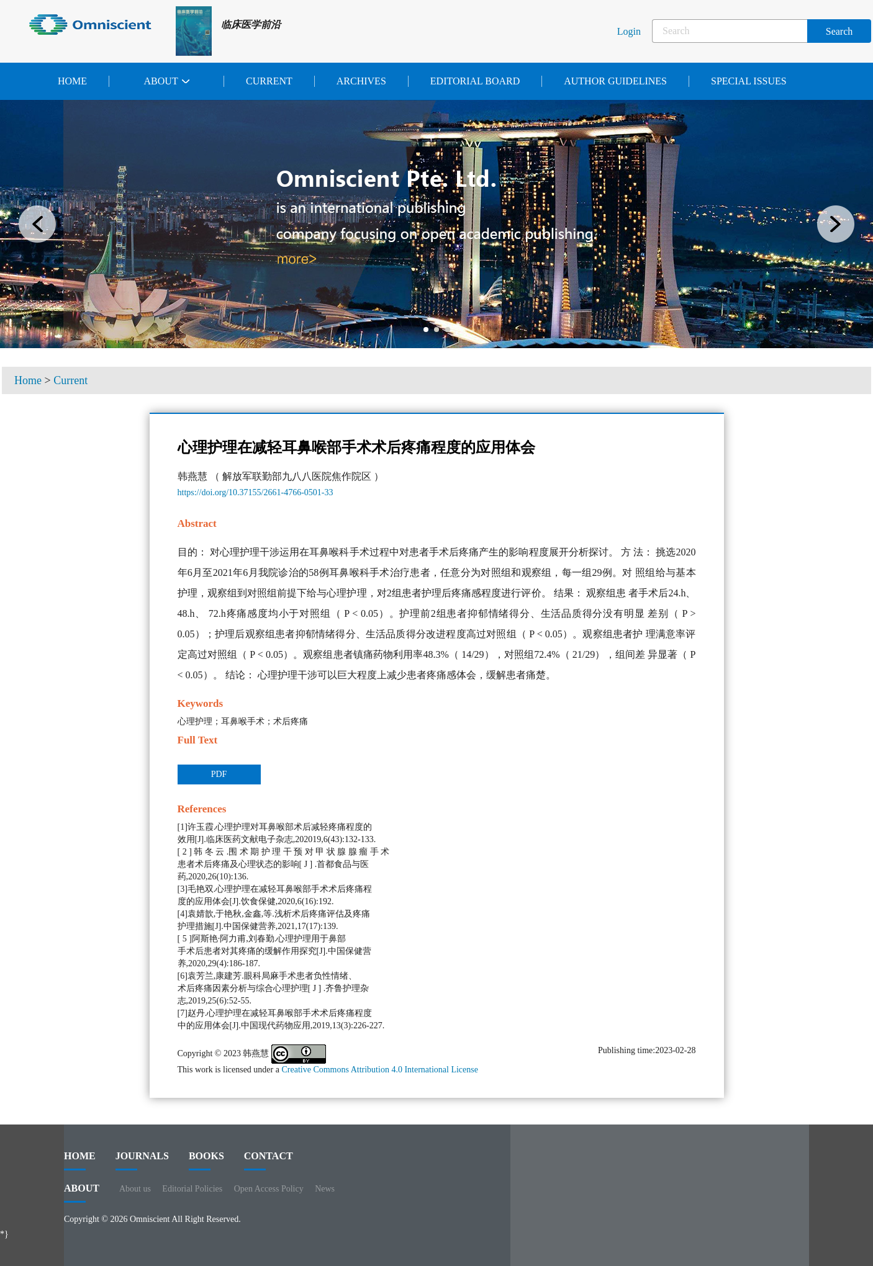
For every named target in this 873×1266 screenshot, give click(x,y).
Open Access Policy (269, 1188)
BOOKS (206, 1160)
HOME (80, 1160)
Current (269, 81)
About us (135, 1188)
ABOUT (81, 1193)
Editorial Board (475, 81)
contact (268, 1160)
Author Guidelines (615, 81)
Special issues (749, 81)
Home (72, 81)
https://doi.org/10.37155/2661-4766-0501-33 (255, 492)
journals (142, 1160)
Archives (361, 81)
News (325, 1188)
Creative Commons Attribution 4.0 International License (379, 1069)
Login (629, 31)
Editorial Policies (192, 1188)
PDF (219, 774)
